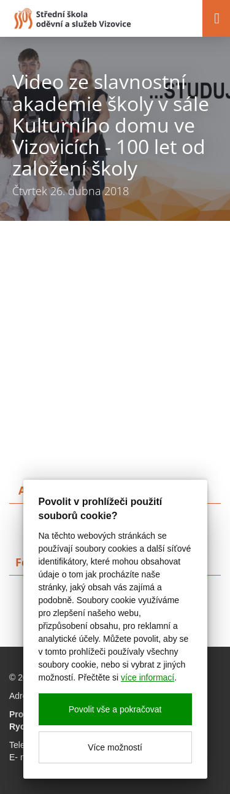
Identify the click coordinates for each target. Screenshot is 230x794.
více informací (147, 677)
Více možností (115, 747)
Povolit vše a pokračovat (115, 709)
